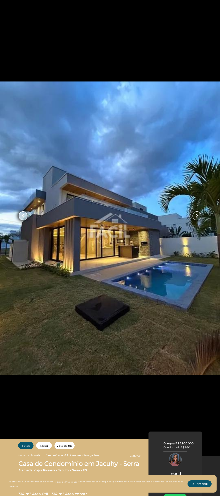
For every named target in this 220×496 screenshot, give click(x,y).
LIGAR (175, 353)
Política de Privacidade (65, 482)
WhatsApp (175, 343)
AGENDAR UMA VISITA (175, 373)
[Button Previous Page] (23, 215)
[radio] (26, 445)
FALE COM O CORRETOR (175, 363)
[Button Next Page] (196, 215)
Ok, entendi (199, 484)
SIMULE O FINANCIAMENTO (175, 401)
